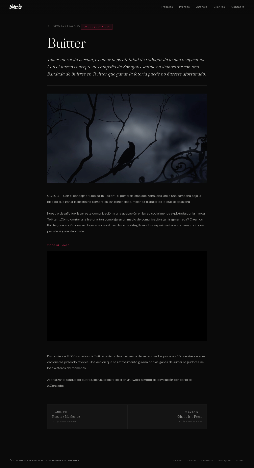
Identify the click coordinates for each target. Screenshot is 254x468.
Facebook (207, 460)
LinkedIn (177, 460)
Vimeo (240, 460)
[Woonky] (16, 7)
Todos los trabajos (63, 25)
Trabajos (167, 7)
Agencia (201, 7)
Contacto (237, 7)
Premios (184, 7)
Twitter (191, 460)
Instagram (224, 460)
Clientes (219, 7)
